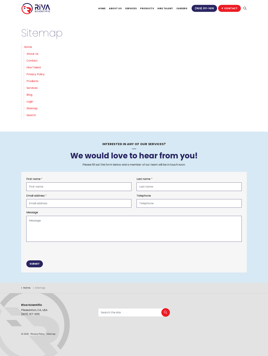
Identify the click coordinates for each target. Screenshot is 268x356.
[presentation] (52, 251)
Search (31, 115)
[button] (165, 314)
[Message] (134, 229)
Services (131, 8)
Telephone (144, 196)
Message (32, 212)
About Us (115, 8)
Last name (144, 179)
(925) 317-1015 (204, 8)
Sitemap (32, 108)
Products (147, 8)
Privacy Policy (35, 74)
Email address (36, 196)
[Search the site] (134, 314)
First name (34, 179)
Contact (229, 8)
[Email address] (78, 203)
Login (29, 101)
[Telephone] (189, 203)
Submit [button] (34, 264)
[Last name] (189, 186)
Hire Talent (165, 8)
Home (101, 8)
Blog (29, 95)
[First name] (78, 186)
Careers (181, 8)
